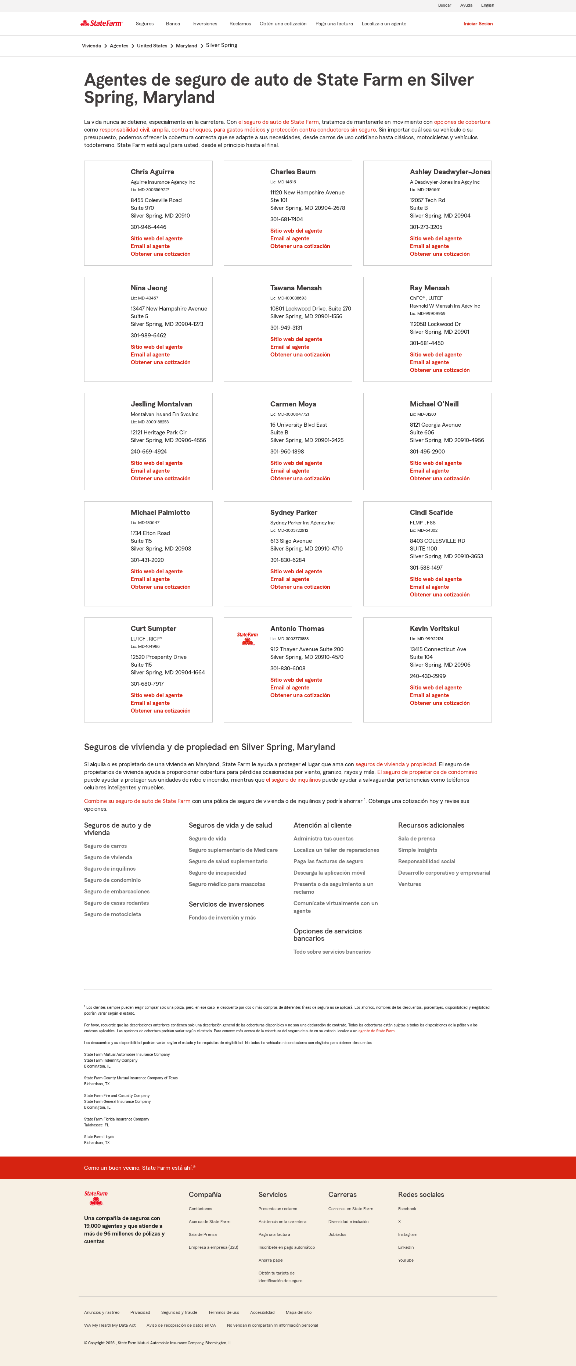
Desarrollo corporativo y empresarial (444, 873)
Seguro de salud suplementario (228, 861)
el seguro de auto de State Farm (278, 122)
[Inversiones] (205, 24)
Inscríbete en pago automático (287, 1247)
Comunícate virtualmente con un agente (336, 907)
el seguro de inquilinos (293, 780)
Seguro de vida (207, 839)
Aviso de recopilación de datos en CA (181, 1325)
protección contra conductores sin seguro (323, 130)
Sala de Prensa (203, 1234)
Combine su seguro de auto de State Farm (137, 801)
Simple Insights (417, 850)
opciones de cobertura (462, 122)
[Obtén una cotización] (283, 24)
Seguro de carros (105, 846)
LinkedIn (406, 1247)
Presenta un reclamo (278, 1209)
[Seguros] (144, 24)
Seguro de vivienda (108, 857)
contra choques (191, 130)
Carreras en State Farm (350, 1209)
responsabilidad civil (124, 130)
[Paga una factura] (334, 24)
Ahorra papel (271, 1260)
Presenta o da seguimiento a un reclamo (334, 888)
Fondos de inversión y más (222, 918)
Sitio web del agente (157, 238)
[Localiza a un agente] (384, 24)
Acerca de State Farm (209, 1221)
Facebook (407, 1209)
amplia (160, 130)
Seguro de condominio (112, 880)
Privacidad (140, 1312)
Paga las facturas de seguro (328, 861)
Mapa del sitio (299, 1312)
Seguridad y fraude (179, 1312)
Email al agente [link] (150, 246)
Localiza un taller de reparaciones (336, 850)
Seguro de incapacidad (217, 873)
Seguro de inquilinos (110, 869)
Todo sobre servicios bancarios (332, 952)
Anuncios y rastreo (101, 1312)
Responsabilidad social (427, 861)
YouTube (406, 1260)
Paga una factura (274, 1234)
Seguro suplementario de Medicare (233, 850)
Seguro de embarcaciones (117, 891)
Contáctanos (200, 1209)
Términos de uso (223, 1312)
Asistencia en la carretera (282, 1221)
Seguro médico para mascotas (227, 884)
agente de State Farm (377, 1031)
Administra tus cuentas (323, 839)
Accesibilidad (262, 1312)
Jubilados (337, 1234)
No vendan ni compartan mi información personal (272, 1325)
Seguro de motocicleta (112, 914)
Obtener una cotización (161, 254)
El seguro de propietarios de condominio (427, 772)
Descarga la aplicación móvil (330, 873)
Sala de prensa (416, 839)
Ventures (409, 884)
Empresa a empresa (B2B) (213, 1247)
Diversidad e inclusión (348, 1221)
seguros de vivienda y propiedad (396, 764)
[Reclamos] (240, 24)
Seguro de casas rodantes (116, 903)
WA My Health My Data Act (110, 1325)
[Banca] (173, 24)
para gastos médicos (239, 130)
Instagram (407, 1234)
